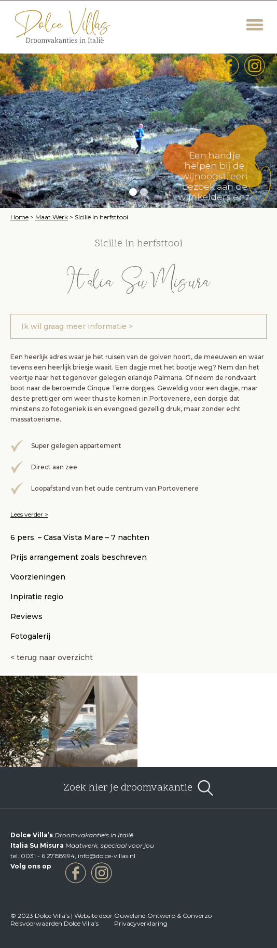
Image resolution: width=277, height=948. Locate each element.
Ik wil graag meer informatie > (77, 326)
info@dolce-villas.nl (106, 856)
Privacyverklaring (141, 923)
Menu (255, 25)
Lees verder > (29, 514)
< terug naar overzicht (51, 657)
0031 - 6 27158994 (48, 856)
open (205, 788)
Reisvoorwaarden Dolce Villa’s (54, 923)
